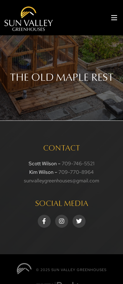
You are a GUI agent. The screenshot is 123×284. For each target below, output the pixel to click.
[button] (114, 17)
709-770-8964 (76, 172)
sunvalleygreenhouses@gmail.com (61, 180)
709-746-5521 (78, 163)
